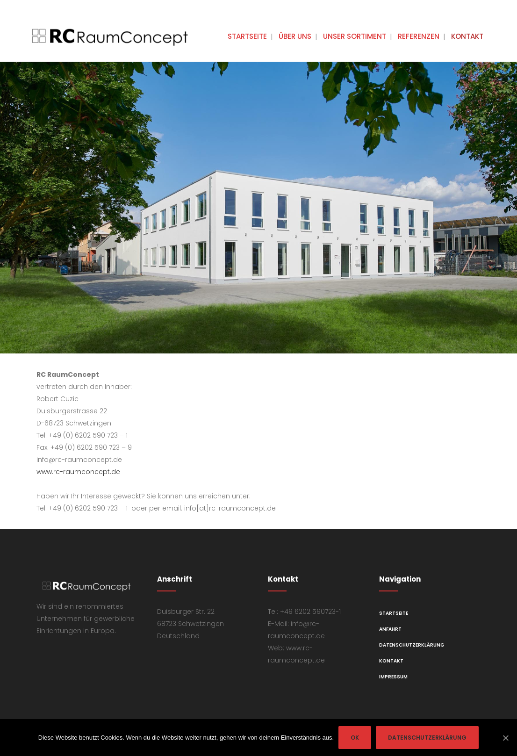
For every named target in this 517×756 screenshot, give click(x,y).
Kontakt (391, 660)
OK (355, 738)
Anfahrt (390, 629)
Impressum (393, 676)
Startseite (393, 613)
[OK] (505, 737)
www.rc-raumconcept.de (78, 471)
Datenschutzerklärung (412, 644)
